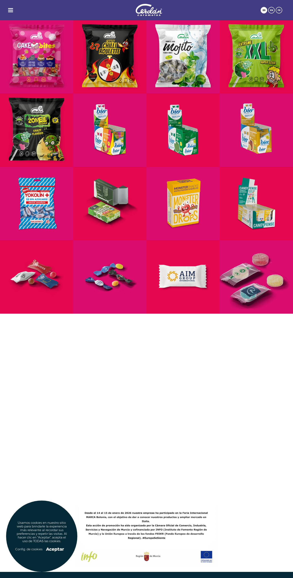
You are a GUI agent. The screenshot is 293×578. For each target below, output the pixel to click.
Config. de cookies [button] (28, 549)
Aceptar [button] (55, 549)
